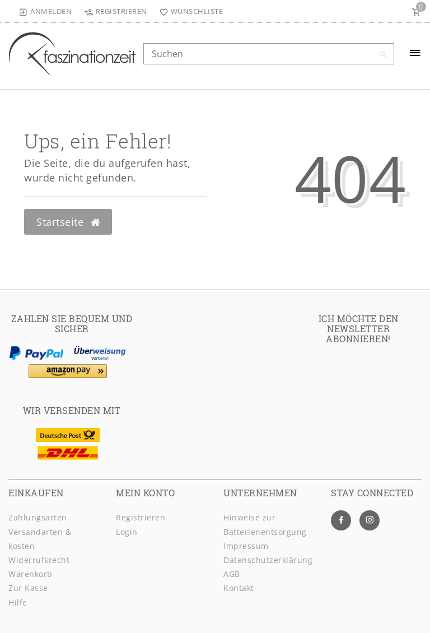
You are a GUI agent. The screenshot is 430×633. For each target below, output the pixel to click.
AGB (231, 574)
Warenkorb (30, 574)
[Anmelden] (45, 11)
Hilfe (17, 602)
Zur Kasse (28, 588)
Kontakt (238, 588)
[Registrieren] (115, 11)
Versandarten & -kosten (42, 539)
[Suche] (383, 55)
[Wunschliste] (189, 11)
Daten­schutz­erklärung (267, 560)
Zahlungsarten (37, 517)
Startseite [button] (68, 222)
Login (127, 532)
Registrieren (140, 517)
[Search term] (268, 53)
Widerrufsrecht (38, 560)
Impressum (246, 546)
